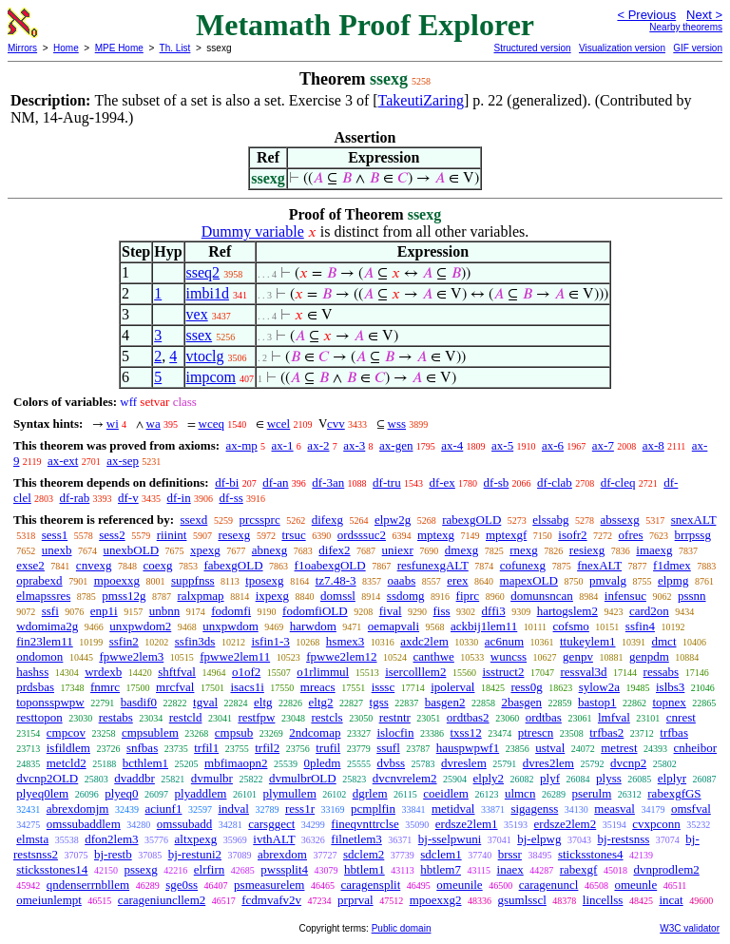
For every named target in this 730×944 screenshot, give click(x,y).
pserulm (591, 793)
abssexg (620, 519)
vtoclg (205, 356)
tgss (379, 702)
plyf (550, 778)
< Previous (646, 15)
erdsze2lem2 (565, 824)
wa (153, 423)
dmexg (461, 550)
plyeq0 (121, 793)
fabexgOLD (232, 565)
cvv (336, 423)
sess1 (54, 535)
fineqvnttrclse (364, 824)
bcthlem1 (145, 763)
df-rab (75, 498)
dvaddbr (134, 778)
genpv (578, 656)
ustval (550, 748)
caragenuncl (549, 884)
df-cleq (618, 482)
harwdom (313, 626)
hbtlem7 (440, 869)
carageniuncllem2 (161, 900)
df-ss (230, 498)
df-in (178, 498)
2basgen (521, 702)
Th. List (175, 48)
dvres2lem (548, 763)
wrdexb (103, 672)
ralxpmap (201, 595)
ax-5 (502, 445)
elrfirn (209, 869)
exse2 (30, 565)
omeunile (459, 884)
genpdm (649, 656)
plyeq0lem (42, 793)
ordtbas (544, 717)
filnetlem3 (356, 839)
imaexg (654, 550)
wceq (211, 423)
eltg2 (321, 702)
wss (397, 423)
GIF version (697, 48)
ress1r (300, 808)
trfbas (674, 732)
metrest (619, 748)
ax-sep (122, 460)
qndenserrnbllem (88, 884)
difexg (327, 519)
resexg (234, 535)
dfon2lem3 (111, 839)
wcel (279, 423)
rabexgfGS (674, 793)
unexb (57, 550)
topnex (668, 702)
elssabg (550, 519)
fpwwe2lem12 (341, 656)
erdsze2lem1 (466, 824)
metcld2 (66, 763)
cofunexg (523, 565)
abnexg (270, 550)
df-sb (496, 482)
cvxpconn (656, 824)
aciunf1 (163, 808)
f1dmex (672, 565)
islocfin (394, 732)
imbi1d (207, 293)
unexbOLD (132, 550)
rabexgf (579, 869)
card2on (649, 611)
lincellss (603, 900)
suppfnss (193, 580)
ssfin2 (124, 641)
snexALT (694, 519)
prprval (355, 900)
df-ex (441, 482)
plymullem (289, 793)
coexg (157, 565)
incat (670, 900)
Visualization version (622, 48)
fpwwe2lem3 (131, 656)
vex (197, 314)
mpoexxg (117, 580)
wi (112, 423)
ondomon (39, 656)
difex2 (334, 550)
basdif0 (139, 702)
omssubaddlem (84, 824)
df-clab (554, 482)
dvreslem (464, 763)
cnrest (681, 717)
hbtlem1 (364, 869)
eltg (263, 702)
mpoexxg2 (436, 900)
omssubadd (185, 824)
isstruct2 (503, 672)
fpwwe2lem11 (235, 656)
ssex (199, 335)
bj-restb (113, 854)
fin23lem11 (44, 641)
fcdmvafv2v (271, 900)
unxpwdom (230, 626)
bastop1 (597, 702)
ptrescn (536, 732)
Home (66, 48)
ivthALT (274, 839)
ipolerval (452, 687)
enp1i (104, 611)
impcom (211, 377)
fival (390, 611)
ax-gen (396, 445)
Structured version (531, 48)
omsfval (691, 808)
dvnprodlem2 (666, 869)
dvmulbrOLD (302, 778)
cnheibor (695, 748)
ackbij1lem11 (484, 626)
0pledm (321, 763)
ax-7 (603, 445)
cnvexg (94, 565)
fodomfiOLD (315, 611)
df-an (275, 482)
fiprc (468, 595)
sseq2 (203, 272)
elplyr (672, 778)
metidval (453, 808)
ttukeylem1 (588, 641)
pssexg (140, 869)
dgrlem (370, 793)
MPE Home (119, 48)
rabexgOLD (471, 519)
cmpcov (66, 732)
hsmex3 (345, 641)
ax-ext (63, 460)
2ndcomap (314, 732)
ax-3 (354, 445)
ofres (631, 535)
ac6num (504, 641)
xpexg (205, 550)
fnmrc (105, 687)
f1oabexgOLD (330, 565)
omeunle (635, 884)
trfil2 (267, 748)
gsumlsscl (522, 900)
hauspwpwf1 (467, 748)
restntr (395, 717)
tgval (205, 702)
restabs (116, 717)
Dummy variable (253, 231)
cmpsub (234, 732)
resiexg (587, 550)
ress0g (526, 687)
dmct (664, 641)
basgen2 (445, 702)
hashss (32, 672)
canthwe (433, 656)
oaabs (402, 580)
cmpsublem (150, 732)
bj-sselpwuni (449, 839)
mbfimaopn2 (235, 763)
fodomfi (231, 611)
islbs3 (670, 687)
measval (614, 808)
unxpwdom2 (140, 626)
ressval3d (583, 672)
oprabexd (39, 580)
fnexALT (599, 565)
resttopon (39, 717)
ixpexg (272, 595)
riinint (172, 535)
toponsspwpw (50, 702)
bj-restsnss (623, 839)
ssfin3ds (195, 641)
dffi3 (494, 611)
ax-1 (283, 445)
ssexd (193, 519)
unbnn (165, 611)
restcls (326, 717)
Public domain (402, 928)
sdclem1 (440, 854)
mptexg (435, 535)
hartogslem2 (567, 611)
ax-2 (318, 445)
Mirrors (22, 48)
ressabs (662, 672)
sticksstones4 (591, 854)
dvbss (390, 763)
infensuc (625, 595)
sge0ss (181, 884)
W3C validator (690, 928)
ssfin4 (640, 626)
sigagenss (534, 808)
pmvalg (607, 580)
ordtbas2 (468, 717)
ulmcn (520, 793)
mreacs (318, 687)
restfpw (256, 717)
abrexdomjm (78, 808)
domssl (337, 595)
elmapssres (43, 595)
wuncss (508, 656)
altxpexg (196, 839)
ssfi (50, 611)
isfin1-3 (270, 641)
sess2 (112, 535)
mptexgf (506, 535)
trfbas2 (606, 732)
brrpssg (693, 535)
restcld (185, 717)
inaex (510, 869)
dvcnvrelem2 (405, 778)
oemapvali (393, 626)
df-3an (328, 482)
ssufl (388, 748)
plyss (609, 778)
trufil (328, 748)
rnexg (523, 550)
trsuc (293, 535)
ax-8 (653, 445)
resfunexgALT (433, 565)
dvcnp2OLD (47, 778)
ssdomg (406, 595)
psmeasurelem (269, 884)
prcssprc (259, 519)
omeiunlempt (49, 900)
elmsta (32, 839)
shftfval (177, 672)
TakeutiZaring (421, 100)
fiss (442, 611)
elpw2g (393, 519)
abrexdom (282, 854)
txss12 (465, 732)
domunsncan (541, 595)
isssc (383, 687)
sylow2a (599, 687)
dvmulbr (212, 778)
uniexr (397, 550)
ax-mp (242, 445)
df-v (128, 498)
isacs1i (246, 687)
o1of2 (246, 672)
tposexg (264, 580)
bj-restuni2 (194, 854)
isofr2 (572, 535)
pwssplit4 (284, 869)
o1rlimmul (323, 672)
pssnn (692, 595)
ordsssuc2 (361, 535)
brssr (510, 854)
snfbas (142, 748)
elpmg (673, 580)
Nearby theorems (685, 27)
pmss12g (123, 595)
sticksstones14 (51, 869)
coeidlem (446, 793)
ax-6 (553, 445)
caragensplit (370, 884)
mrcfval (175, 687)
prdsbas (35, 687)
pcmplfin (373, 808)
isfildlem (68, 748)
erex (457, 580)
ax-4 (452, 445)
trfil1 (206, 748)
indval (233, 808)
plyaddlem (201, 793)
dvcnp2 (628, 763)
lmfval (614, 717)
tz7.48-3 (336, 580)
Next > (704, 15)
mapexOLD (529, 580)
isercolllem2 (415, 672)
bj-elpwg (539, 839)
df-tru (387, 482)
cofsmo (571, 626)
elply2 (489, 778)
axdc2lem (424, 641)
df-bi (227, 482)
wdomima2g (47, 626)
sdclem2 (363, 854)
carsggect (271, 824)
